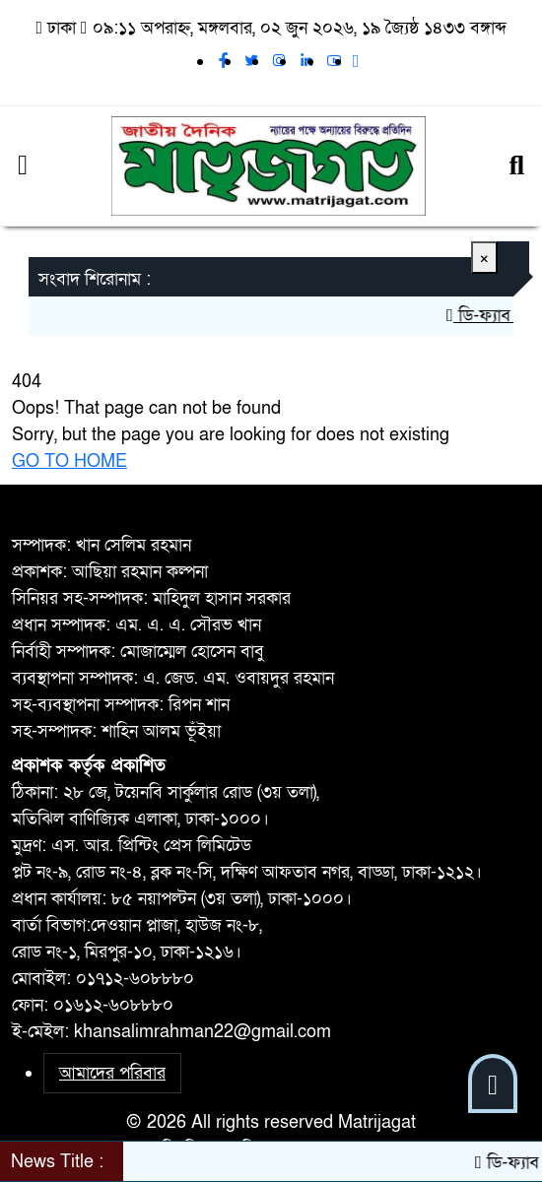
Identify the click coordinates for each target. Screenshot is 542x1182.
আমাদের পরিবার (112, 1073)
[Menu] (23, 166)
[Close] (484, 257)
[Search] (516, 166)
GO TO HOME (69, 461)
